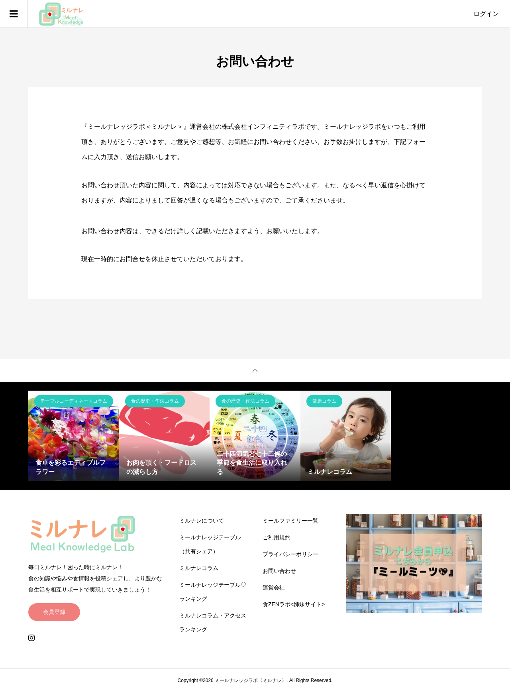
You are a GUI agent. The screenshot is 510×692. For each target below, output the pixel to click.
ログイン (486, 13)
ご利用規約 (276, 537)
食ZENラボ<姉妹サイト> (294, 604)
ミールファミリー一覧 (290, 520)
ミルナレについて (201, 520)
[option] (73, 436)
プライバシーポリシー (290, 554)
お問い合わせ (279, 571)
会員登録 (54, 612)
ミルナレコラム (198, 568)
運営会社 (274, 587)
